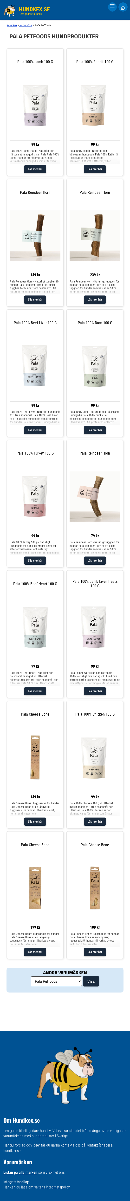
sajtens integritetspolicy (52, 1187)
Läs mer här (35, 169)
